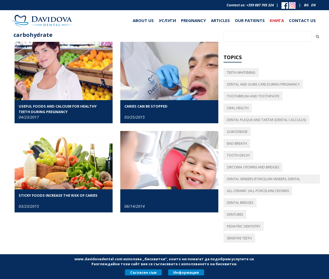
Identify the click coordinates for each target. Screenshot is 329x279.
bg (306, 4)
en (313, 4)
